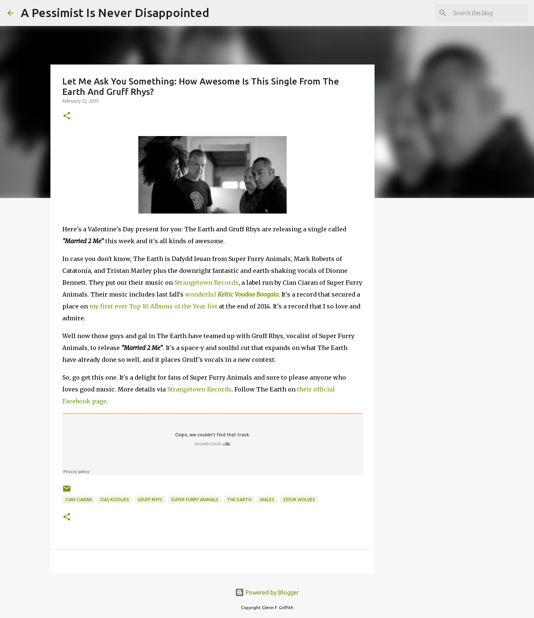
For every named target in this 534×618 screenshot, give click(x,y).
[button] (66, 116)
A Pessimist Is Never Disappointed (115, 12)
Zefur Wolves (299, 499)
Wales (267, 499)
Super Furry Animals (194, 499)
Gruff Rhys (150, 499)
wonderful (231, 294)
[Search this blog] (489, 13)
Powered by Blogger (267, 592)
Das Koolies (114, 499)
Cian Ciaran (78, 499)
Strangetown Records (206, 282)
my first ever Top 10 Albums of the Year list (153, 306)
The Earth (239, 499)
